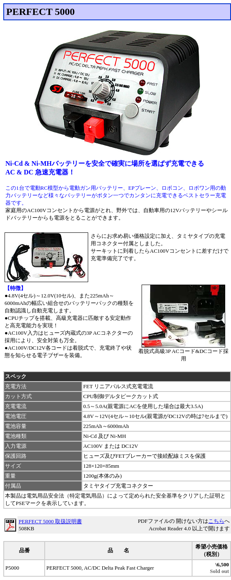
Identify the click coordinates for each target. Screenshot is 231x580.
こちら (216, 521)
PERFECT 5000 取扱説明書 (50, 521)
